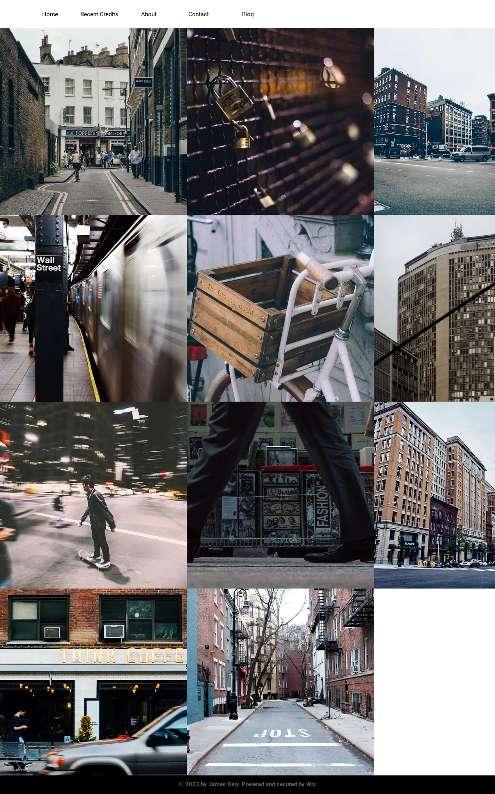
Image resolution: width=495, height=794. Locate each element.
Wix (311, 784)
